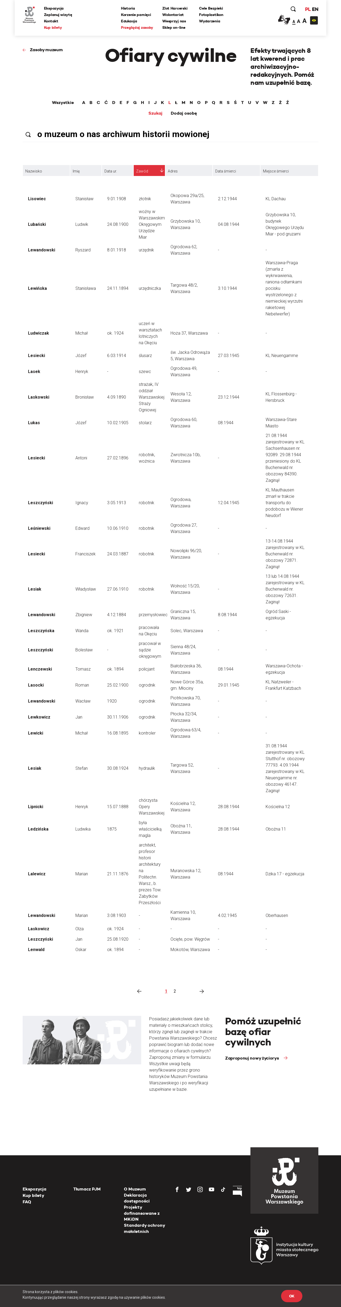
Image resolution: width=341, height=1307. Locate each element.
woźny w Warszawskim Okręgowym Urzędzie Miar (152, 224)
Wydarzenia (209, 21)
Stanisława (85, 288)
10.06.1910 (117, 528)
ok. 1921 (115, 630)
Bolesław (84, 649)
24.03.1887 (117, 553)
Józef (80, 355)
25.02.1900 (117, 685)
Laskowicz (38, 928)
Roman (82, 685)
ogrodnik (147, 685)
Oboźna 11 (276, 829)
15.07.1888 (117, 806)
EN (315, 9)
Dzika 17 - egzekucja (285, 873)
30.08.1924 (117, 768)
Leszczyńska (41, 630)
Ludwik (81, 224)
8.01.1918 (116, 249)
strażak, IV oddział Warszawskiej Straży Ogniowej (151, 397)
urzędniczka (150, 288)
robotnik (146, 502)
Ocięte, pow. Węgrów (190, 939)
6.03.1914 (116, 355)
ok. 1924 (115, 333)
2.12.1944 (227, 198)
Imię (76, 171)
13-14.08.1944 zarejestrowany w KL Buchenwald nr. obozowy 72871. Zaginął (285, 554)
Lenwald (36, 949)
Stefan (81, 768)
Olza (79, 928)
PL (308, 9)
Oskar (80, 949)
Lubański (37, 224)
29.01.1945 (228, 685)
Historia (128, 8)
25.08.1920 (117, 939)
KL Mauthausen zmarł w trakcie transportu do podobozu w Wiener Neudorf (284, 502)
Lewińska (37, 288)
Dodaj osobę (184, 113)
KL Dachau (276, 198)
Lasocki (36, 685)
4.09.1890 (116, 397)
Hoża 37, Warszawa (189, 333)
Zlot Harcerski (174, 8)
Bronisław (84, 397)
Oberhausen (277, 915)
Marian (81, 873)
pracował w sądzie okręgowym (150, 650)
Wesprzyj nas (174, 21)
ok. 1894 (115, 669)
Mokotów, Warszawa (190, 949)
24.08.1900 (117, 224)
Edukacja (129, 21)
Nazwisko (33, 171)
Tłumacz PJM (87, 1189)
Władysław (85, 589)
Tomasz (83, 669)
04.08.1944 (228, 224)
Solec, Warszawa (186, 630)
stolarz (145, 422)
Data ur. (110, 171)
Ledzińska (38, 829)
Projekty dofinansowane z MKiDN (142, 1213)
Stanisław (84, 198)
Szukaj (155, 113)
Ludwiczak (38, 333)
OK (291, 1296)
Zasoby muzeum (46, 50)
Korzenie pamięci (136, 14)
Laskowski (38, 397)
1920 (112, 701)
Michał (81, 333)
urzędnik (146, 249)
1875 (112, 829)
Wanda (81, 630)
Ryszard (83, 249)
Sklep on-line (173, 27)
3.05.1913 (116, 502)
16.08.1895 (117, 733)
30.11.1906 (117, 717)
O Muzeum (135, 1189)
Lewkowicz (39, 717)
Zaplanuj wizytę (58, 14)
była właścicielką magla (150, 829)
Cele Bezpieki (211, 8)
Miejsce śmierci (276, 171)
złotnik (145, 198)
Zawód (142, 171)
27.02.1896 (117, 457)
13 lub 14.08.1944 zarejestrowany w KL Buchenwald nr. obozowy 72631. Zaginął (285, 589)
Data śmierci (225, 171)
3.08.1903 (116, 915)
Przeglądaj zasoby (137, 27)
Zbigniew (83, 614)
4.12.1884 (116, 614)
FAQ (27, 1202)
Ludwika (83, 829)
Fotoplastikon (211, 14)
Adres (173, 171)
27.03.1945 (228, 355)
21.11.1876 (117, 873)
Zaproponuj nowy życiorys (252, 1058)
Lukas (34, 422)
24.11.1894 (117, 288)
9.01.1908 (116, 198)
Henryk (81, 371)
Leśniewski (39, 528)
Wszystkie (63, 103)
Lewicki (35, 733)
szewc (145, 371)
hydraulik (147, 768)
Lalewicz (37, 873)
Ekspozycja (54, 8)
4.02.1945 (227, 915)
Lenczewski (40, 669)
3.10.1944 (227, 288)
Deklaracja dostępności (137, 1198)
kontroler (147, 733)
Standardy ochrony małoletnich (144, 1228)
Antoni (81, 457)
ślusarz (145, 355)
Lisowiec (37, 198)
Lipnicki (35, 806)
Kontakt (51, 21)
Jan (78, 717)
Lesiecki (36, 355)
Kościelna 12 (278, 806)
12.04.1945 (228, 502)
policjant (147, 669)
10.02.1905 (117, 422)
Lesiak (34, 589)
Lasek (34, 371)
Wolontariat (173, 14)
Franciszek (85, 553)
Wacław (83, 701)
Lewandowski (41, 249)
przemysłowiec (153, 614)
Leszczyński (40, 502)
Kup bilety (53, 27)
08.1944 (225, 422)
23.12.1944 (228, 397)
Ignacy (81, 502)
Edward (82, 528)
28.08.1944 (228, 806)
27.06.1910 (117, 589)
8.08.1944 (227, 614)
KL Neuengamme (282, 355)
